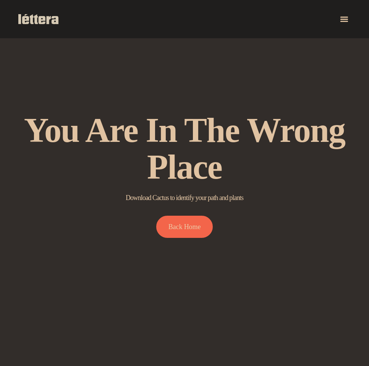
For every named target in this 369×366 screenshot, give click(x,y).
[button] (344, 19)
